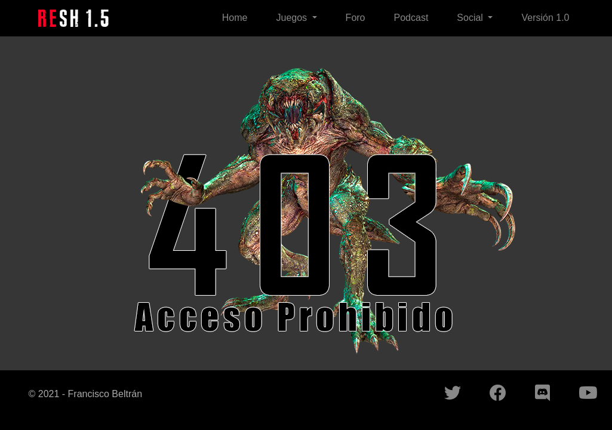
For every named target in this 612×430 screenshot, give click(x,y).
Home (235, 18)
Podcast (411, 18)
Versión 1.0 (545, 18)
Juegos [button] (292, 18)
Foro (355, 18)
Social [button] (471, 18)
